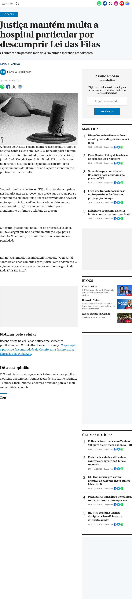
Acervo (15, 64)
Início (3, 64)
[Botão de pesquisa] (16, 3)
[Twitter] (110, 5)
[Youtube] (122, 5)
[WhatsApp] (99, 5)
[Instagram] (116, 5)
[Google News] (127, 5)
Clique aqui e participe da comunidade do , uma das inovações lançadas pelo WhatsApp (39, 345)
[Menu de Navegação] (8, 3)
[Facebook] (105, 5)
